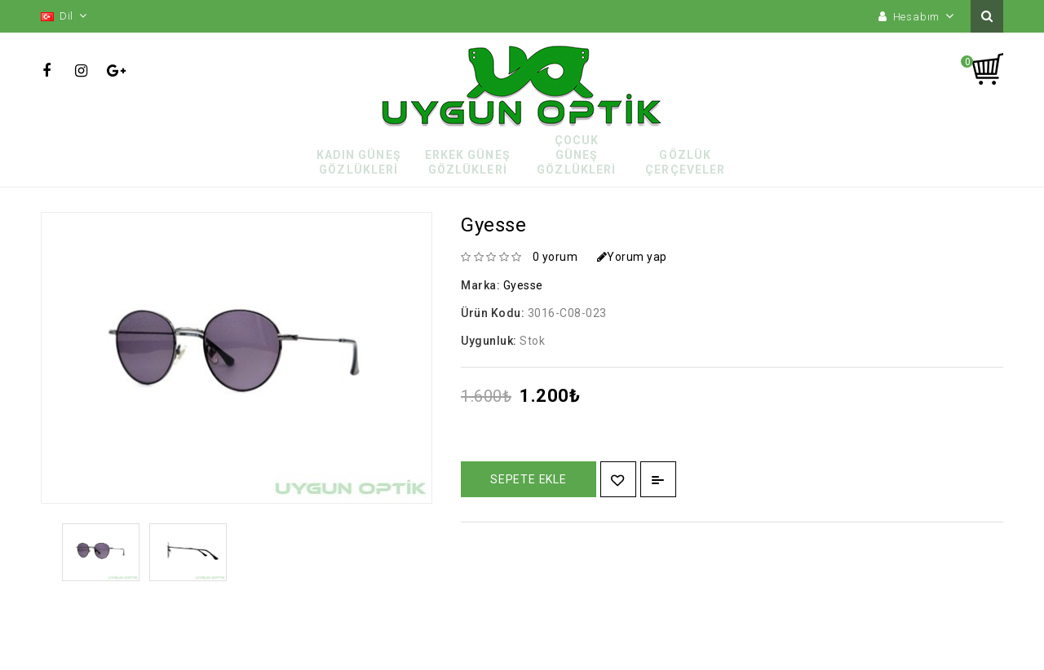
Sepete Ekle (528, 479)
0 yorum (555, 256)
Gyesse (523, 285)
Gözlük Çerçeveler (685, 162)
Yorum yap (632, 256)
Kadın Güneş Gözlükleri (358, 162)
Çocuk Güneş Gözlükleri (576, 155)
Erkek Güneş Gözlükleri (468, 162)
